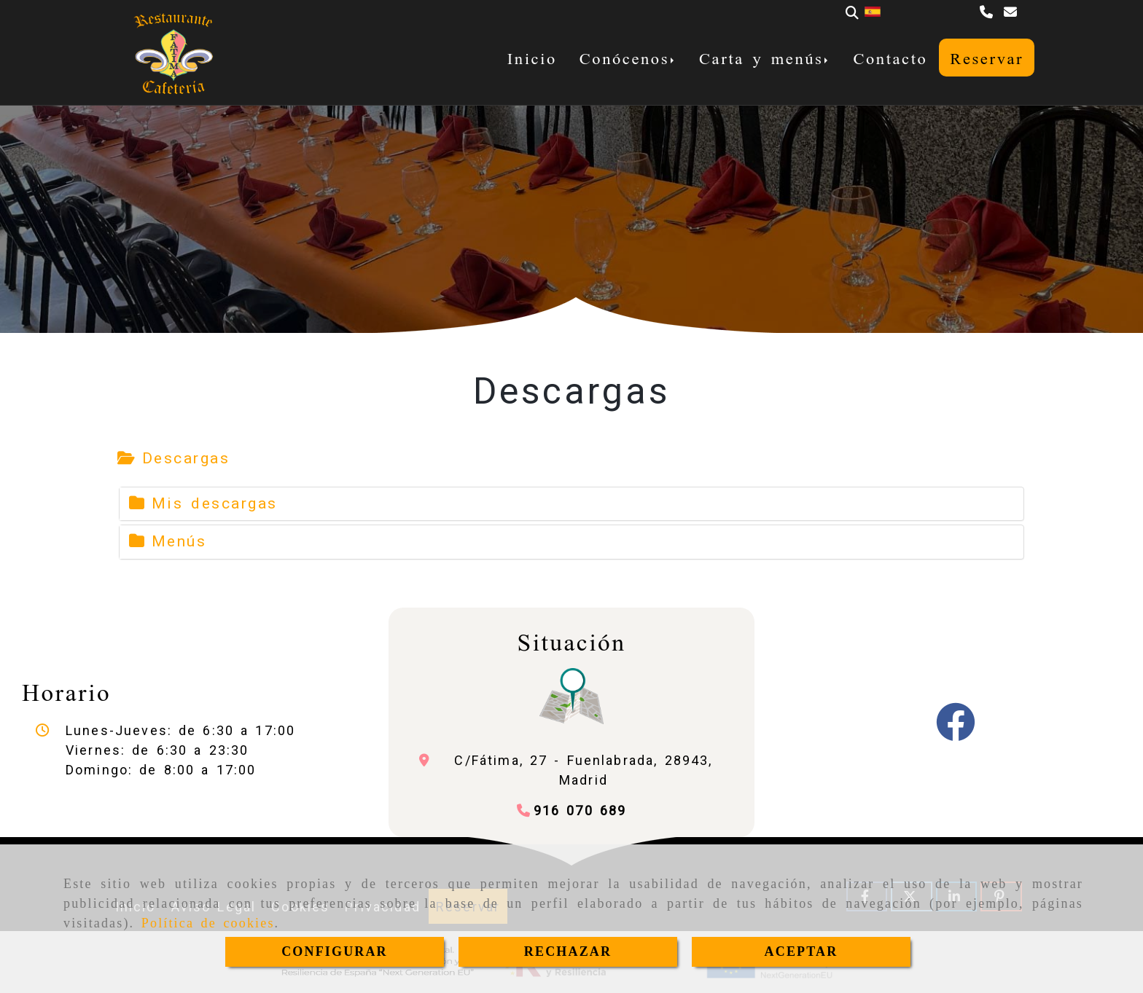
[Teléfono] (988, 12)
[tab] (174, 459)
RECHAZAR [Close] (568, 951)
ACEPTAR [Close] (801, 951)
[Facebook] (955, 731)
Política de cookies (208, 923)
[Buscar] (852, 13)
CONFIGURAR (334, 951)
